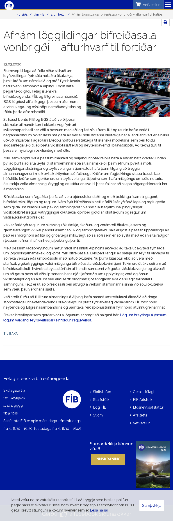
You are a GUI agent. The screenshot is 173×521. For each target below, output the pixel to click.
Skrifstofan (102, 390)
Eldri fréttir (58, 14)
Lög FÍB (99, 406)
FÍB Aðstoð (142, 398)
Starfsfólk (101, 398)
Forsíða (22, 14)
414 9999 (15, 404)
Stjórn (98, 414)
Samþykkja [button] (151, 505)
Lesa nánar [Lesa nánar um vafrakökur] (99, 510)
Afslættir (140, 414)
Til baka (10, 333)
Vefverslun (141, 422)
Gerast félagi (143, 390)
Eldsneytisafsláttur (148, 406)
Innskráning (108, 458)
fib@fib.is (10, 412)
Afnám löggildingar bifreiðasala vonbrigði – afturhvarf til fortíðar (118, 14)
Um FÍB (39, 14)
